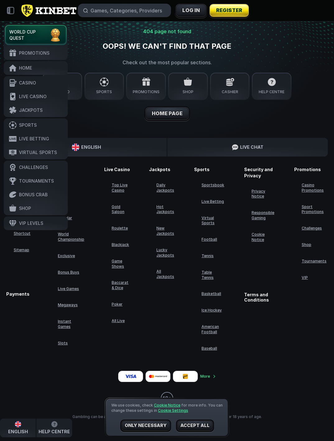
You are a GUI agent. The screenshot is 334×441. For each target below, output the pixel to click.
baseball (209, 348)
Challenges (312, 228)
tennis (208, 255)
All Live (118, 320)
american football (210, 329)
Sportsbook (213, 185)
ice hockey (212, 310)
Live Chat (247, 147)
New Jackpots (165, 231)
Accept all (195, 426)
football (209, 239)
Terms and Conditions (256, 297)
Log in (191, 10)
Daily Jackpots (165, 188)
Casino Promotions (313, 188)
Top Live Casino (120, 188)
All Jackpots (165, 274)
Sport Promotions (313, 209)
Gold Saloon (118, 209)
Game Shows (118, 264)
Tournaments (314, 261)
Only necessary (145, 426)
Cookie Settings (173, 410)
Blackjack (120, 244)
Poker (117, 304)
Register (229, 10)
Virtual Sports (208, 220)
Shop (306, 244)
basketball (211, 293)
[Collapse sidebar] (10, 10)
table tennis (208, 275)
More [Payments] (208, 376)
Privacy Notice (258, 194)
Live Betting (213, 201)
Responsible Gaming (263, 215)
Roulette (120, 228)
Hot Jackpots (165, 209)
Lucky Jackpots (165, 252)
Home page (167, 113)
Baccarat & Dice (120, 285)
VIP (305, 277)
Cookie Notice (258, 237)
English (86, 147)
